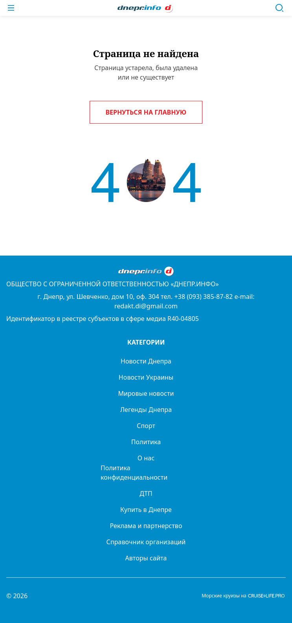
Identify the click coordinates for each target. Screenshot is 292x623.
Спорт (146, 425)
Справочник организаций (146, 542)
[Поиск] (279, 8)
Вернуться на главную (146, 112)
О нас (146, 458)
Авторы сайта (146, 558)
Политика (146, 442)
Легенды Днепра (146, 409)
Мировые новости (146, 393)
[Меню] (11, 8)
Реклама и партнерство (146, 525)
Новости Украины (146, 377)
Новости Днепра (146, 361)
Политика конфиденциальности (134, 473)
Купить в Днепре (146, 509)
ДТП (146, 493)
